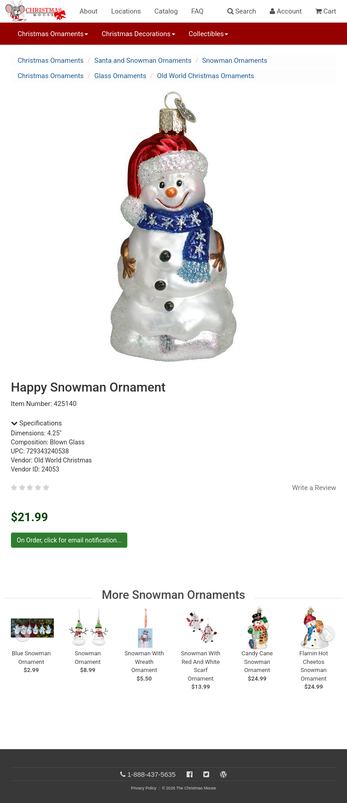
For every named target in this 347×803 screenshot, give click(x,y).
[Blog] (223, 774)
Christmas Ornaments (51, 60)
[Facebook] (189, 774)
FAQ (197, 11)
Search (241, 11)
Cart (325, 11)
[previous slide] (23, 634)
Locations (126, 11)
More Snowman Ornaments (173, 595)
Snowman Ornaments (234, 60)
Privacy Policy (143, 788)
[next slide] (327, 634)
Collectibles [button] (209, 34)
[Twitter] (206, 774)
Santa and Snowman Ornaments (143, 60)
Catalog (166, 11)
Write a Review (314, 488)
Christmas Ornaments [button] (53, 34)
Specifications (36, 423)
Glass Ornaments (120, 76)
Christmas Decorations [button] (138, 34)
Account (286, 11)
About (89, 11)
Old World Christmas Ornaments (205, 76)
